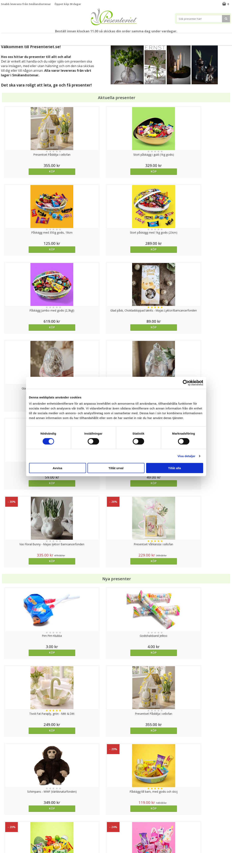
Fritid (151, 37)
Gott (167, 37)
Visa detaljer (186, 456)
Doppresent (9, 846)
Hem (120, 37)
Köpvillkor (7, 822)
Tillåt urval (116, 468)
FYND (199, 38)
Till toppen (116, 796)
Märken (185, 37)
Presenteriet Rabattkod (16, 834)
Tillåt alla (174, 468)
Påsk (56, 37)
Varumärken (9, 816)
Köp (30, 171)
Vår (42, 38)
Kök (136, 37)
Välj (87, 666)
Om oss (6, 828)
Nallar (5, 840)
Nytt (32, 38)
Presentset (76, 37)
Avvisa (57, 468)
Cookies (6, 810)
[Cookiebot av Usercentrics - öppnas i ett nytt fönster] (185, 383)
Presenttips (100, 37)
